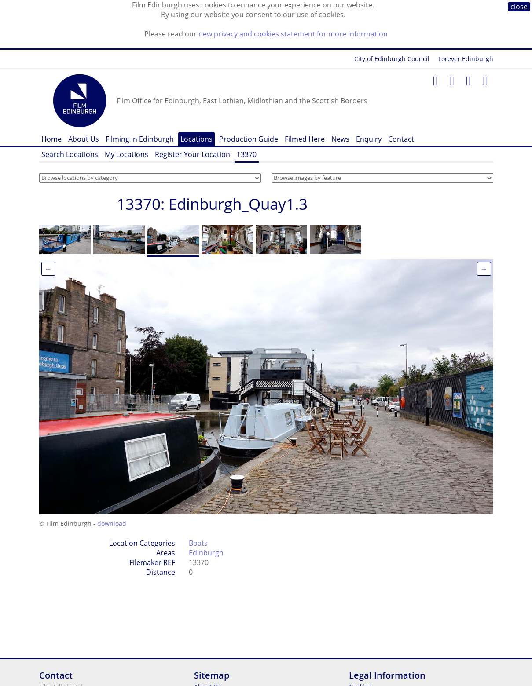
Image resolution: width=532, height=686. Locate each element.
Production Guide (248, 139)
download (111, 523)
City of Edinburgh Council (391, 59)
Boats (198, 543)
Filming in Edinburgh (140, 139)
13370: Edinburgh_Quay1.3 (212, 203)
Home (51, 139)
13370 (247, 154)
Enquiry (369, 139)
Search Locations (69, 154)
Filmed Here (305, 139)
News (340, 139)
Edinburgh (206, 553)
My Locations (126, 154)
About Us (83, 139)
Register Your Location (192, 154)
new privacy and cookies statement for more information (293, 34)
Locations (196, 139)
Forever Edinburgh (465, 59)
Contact (401, 139)
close (519, 6)
